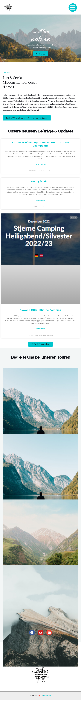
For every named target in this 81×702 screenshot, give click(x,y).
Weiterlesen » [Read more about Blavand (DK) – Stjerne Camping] (41, 328)
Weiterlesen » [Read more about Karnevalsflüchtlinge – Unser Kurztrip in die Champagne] (41, 163)
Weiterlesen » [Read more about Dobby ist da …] (41, 199)
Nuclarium (47, 697)
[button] (40, 343)
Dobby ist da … (40, 180)
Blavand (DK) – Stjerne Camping (40, 308)
